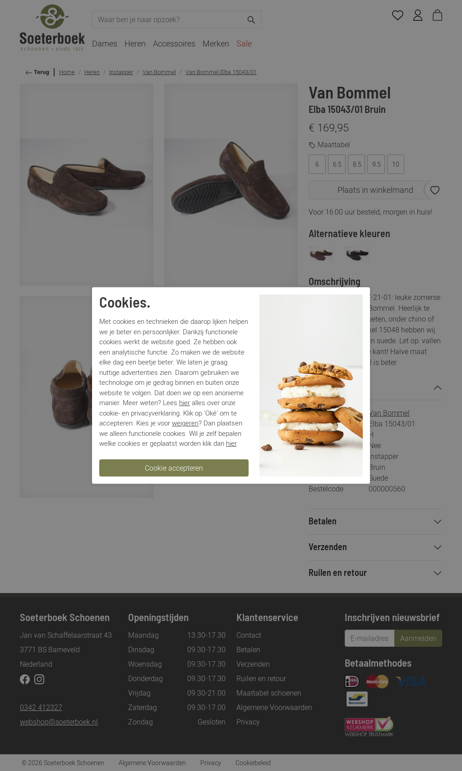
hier (184, 402)
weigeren (185, 422)
